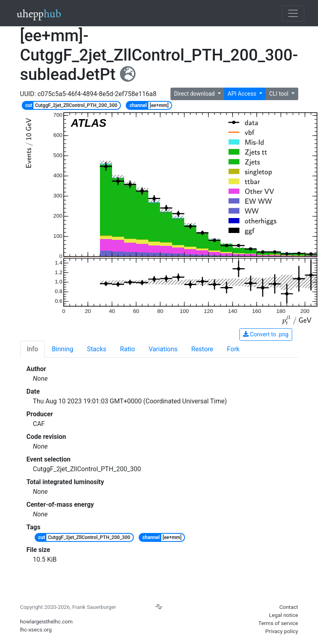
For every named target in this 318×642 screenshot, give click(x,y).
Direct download (195, 93)
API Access (243, 93)
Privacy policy (281, 631)
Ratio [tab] (127, 349)
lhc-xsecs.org (36, 630)
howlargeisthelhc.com (46, 622)
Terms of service (278, 623)
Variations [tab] (163, 349)
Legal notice (283, 615)
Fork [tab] (233, 349)
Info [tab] (32, 349)
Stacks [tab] (96, 349)
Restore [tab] (202, 349)
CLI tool (279, 93)
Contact (288, 607)
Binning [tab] (62, 349)
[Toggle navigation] (293, 13)
